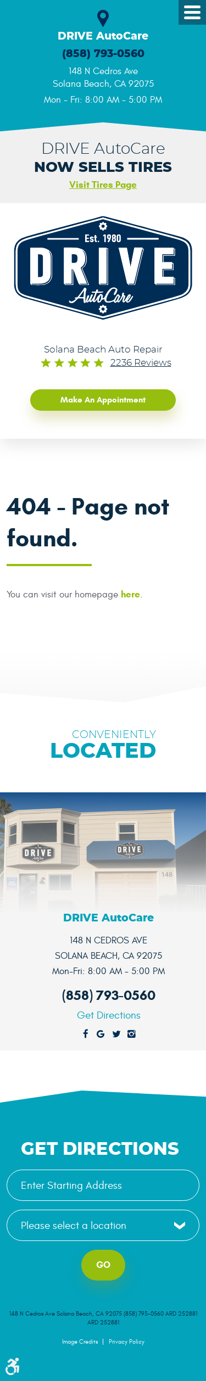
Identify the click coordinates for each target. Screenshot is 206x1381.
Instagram (132, 1034)
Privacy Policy (126, 1342)
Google (101, 1034)
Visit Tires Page (103, 185)
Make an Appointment (103, 400)
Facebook (86, 1034)
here (130, 594)
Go (103, 1265)
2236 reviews (140, 363)
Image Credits (80, 1342)
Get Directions (109, 1015)
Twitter (116, 1034)
